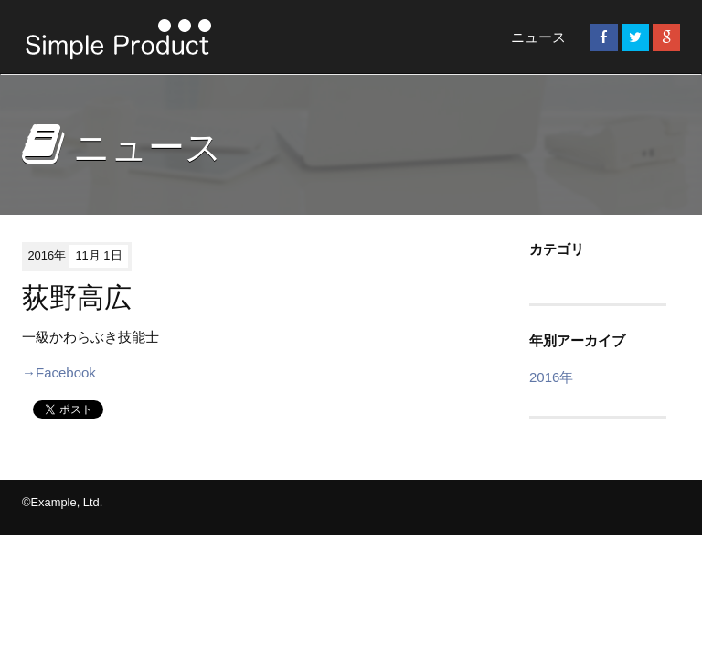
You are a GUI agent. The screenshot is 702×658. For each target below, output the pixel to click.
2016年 (551, 377)
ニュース (538, 37)
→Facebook (59, 372)
